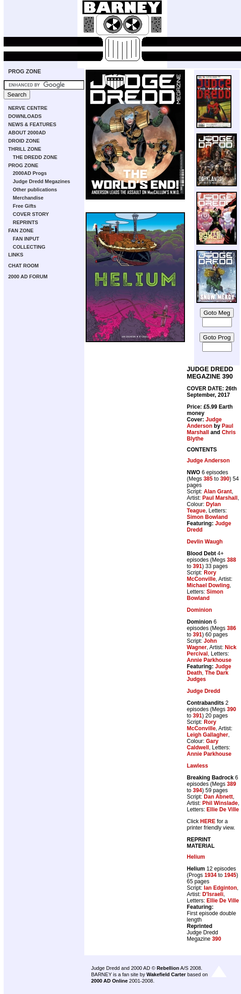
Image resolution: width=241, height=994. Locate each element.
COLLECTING (29, 247)
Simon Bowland (207, 517)
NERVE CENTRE (27, 108)
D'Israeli (212, 894)
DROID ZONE (24, 140)
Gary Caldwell (202, 744)
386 (231, 628)
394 (197, 790)
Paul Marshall (219, 498)
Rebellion (168, 968)
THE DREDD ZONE (35, 157)
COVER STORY (31, 214)
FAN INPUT (26, 238)
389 (231, 784)
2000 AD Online (109, 981)
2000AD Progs (30, 173)
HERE (207, 821)
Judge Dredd (203, 691)
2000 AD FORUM (27, 276)
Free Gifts (24, 206)
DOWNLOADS (24, 116)
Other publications (35, 189)
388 (231, 560)
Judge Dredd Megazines (41, 181)
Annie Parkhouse (209, 660)
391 (197, 566)
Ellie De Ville (222, 809)
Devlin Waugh (205, 541)
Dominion (199, 610)
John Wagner (202, 644)
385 (208, 479)
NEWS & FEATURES (32, 124)
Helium (196, 857)
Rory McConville (201, 575)
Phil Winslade (220, 803)
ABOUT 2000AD (27, 132)
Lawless (197, 766)
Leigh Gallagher (207, 735)
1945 (230, 875)
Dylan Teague (204, 507)
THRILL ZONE (24, 149)
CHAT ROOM (23, 265)
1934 (211, 875)
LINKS (15, 254)
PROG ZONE (24, 71)
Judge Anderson (204, 422)
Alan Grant (217, 491)
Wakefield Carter (165, 974)
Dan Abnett (218, 797)
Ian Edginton (220, 888)
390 (224, 479)
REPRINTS (25, 222)
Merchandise (28, 197)
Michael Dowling (208, 585)
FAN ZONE (21, 230)
